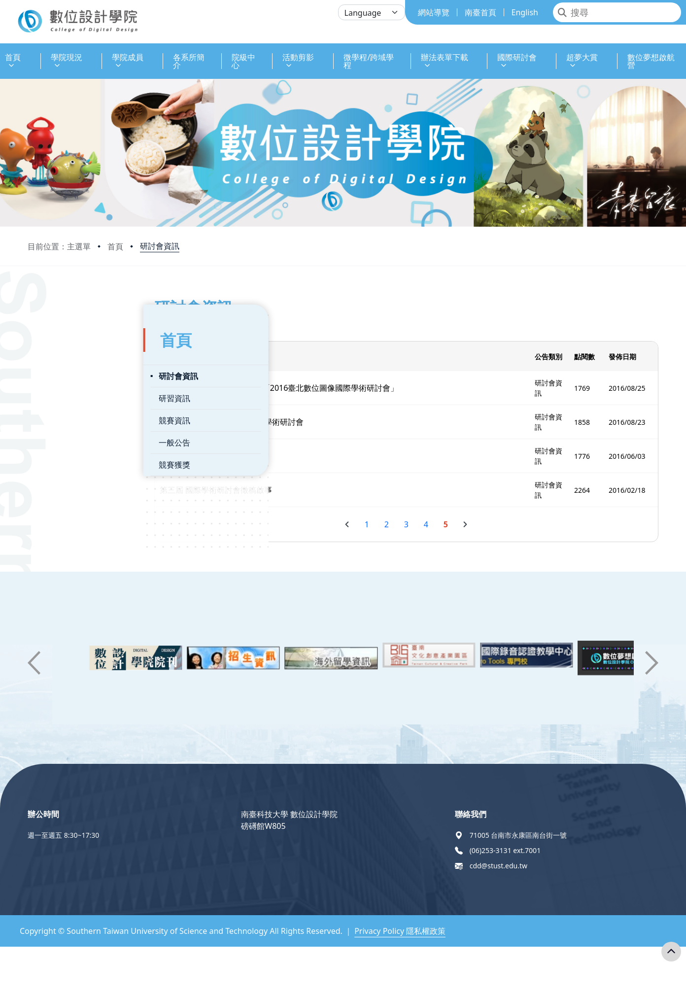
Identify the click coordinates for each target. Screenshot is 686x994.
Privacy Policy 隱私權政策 (400, 930)
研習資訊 (58, 389)
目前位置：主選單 (59, 246)
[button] (34, 663)
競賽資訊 (58, 411)
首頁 (115, 246)
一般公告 (58, 433)
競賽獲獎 (58, 455)
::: (2, 51)
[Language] (371, 12)
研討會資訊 (159, 245)
